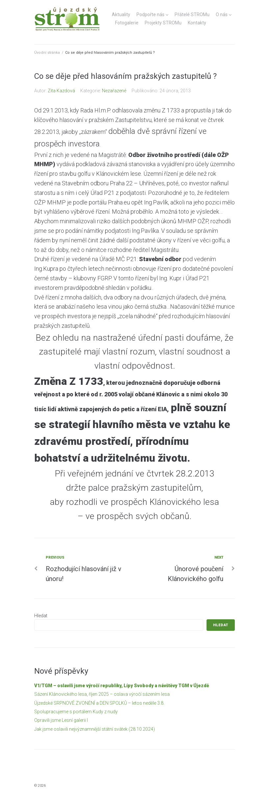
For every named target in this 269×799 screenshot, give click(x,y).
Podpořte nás (150, 14)
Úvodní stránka (47, 52)
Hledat (40, 615)
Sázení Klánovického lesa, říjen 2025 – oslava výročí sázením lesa (102, 694)
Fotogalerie (126, 22)
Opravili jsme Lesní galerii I (61, 720)
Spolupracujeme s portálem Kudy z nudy (76, 711)
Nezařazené (114, 90)
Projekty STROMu (163, 22)
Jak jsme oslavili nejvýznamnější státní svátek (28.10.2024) (94, 729)
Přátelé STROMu (192, 14)
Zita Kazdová (61, 90)
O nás (222, 14)
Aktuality (121, 14)
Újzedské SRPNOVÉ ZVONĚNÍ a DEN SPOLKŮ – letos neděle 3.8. (99, 703)
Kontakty (197, 22)
